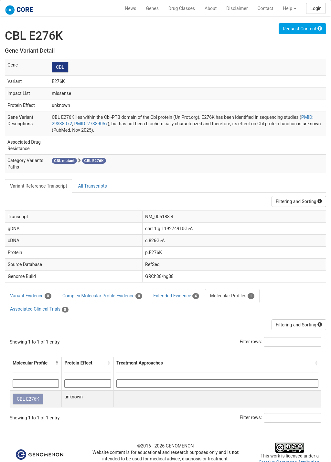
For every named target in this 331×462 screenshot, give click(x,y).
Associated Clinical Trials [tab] (39, 309)
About (211, 8)
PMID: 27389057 (91, 123)
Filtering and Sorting (299, 201)
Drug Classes (181, 8)
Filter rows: (251, 341)
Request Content (302, 28)
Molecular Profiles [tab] (232, 296)
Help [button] (289, 8)
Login (316, 8)
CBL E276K (28, 399)
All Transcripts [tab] (92, 186)
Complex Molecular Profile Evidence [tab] (102, 296)
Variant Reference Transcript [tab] (38, 186)
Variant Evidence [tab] (30, 296)
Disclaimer (237, 8)
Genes (152, 8)
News (130, 8)
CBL (60, 67)
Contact (265, 8)
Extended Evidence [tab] (176, 296)
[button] (57, 363)
